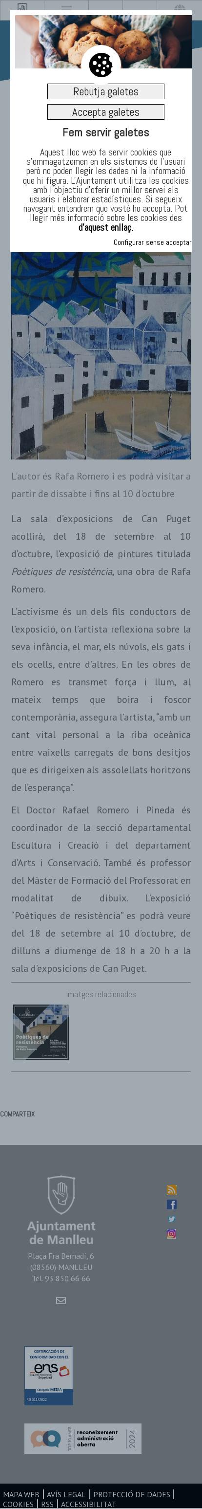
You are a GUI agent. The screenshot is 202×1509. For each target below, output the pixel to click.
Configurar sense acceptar (153, 242)
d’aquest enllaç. (106, 227)
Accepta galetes (106, 112)
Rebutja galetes (106, 91)
